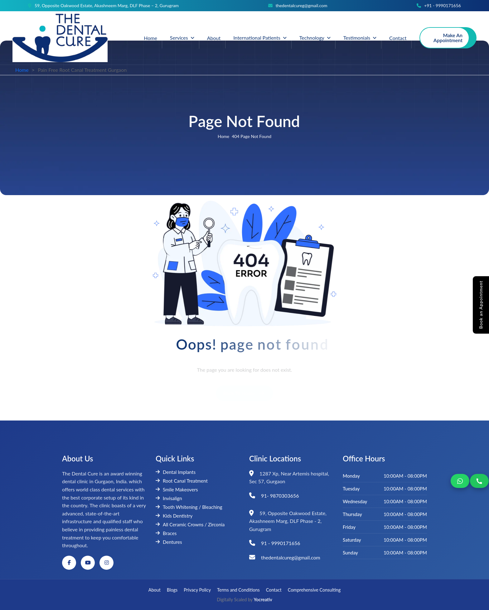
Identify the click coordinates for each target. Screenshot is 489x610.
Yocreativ (263, 599)
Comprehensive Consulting (314, 590)
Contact (397, 38)
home (223, 137)
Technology (311, 38)
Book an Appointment (480, 305)
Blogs (172, 590)
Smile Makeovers (177, 489)
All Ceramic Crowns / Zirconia (190, 524)
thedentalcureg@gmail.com (301, 5)
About (214, 38)
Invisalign (169, 498)
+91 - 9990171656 (442, 5)
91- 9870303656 (280, 496)
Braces (166, 533)
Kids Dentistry (174, 515)
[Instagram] (106, 563)
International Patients (256, 38)
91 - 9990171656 (280, 543)
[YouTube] (88, 563)
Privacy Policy (197, 590)
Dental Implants (176, 472)
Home (150, 38)
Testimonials (356, 38)
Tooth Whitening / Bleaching (189, 506)
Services (179, 38)
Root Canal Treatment (182, 480)
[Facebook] (69, 563)
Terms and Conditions (238, 590)
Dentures (169, 541)
